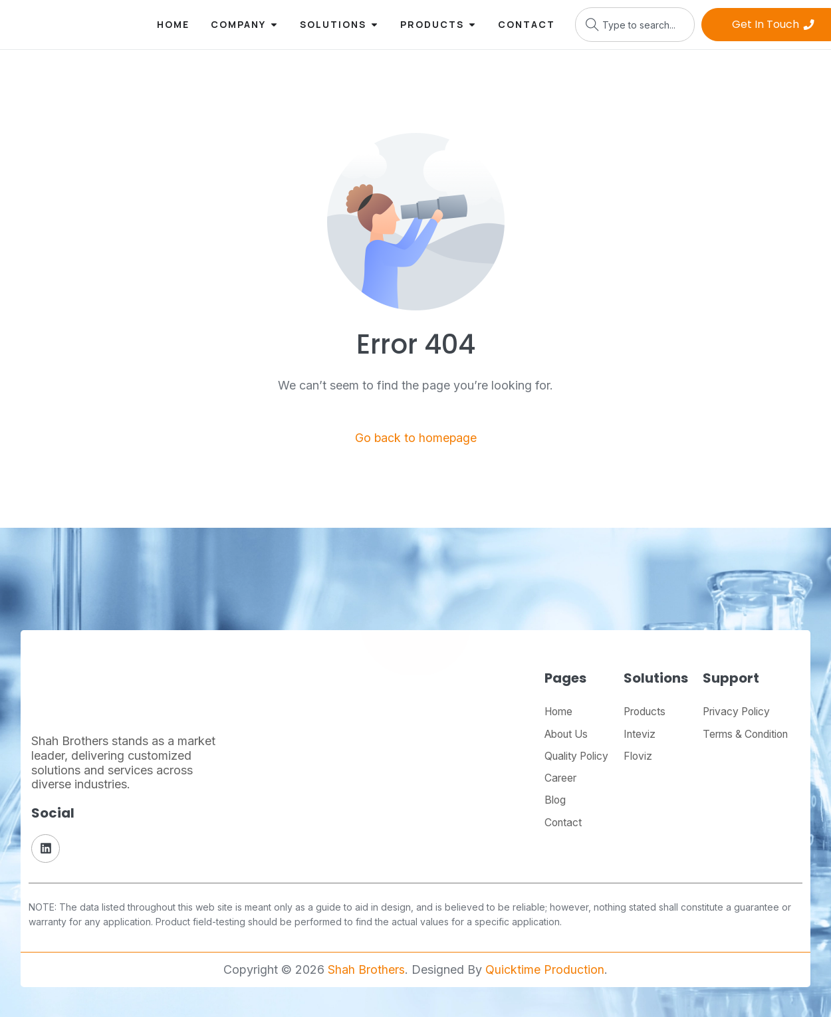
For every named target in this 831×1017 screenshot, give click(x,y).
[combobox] (635, 24)
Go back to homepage (415, 438)
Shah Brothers (366, 969)
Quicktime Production (544, 969)
